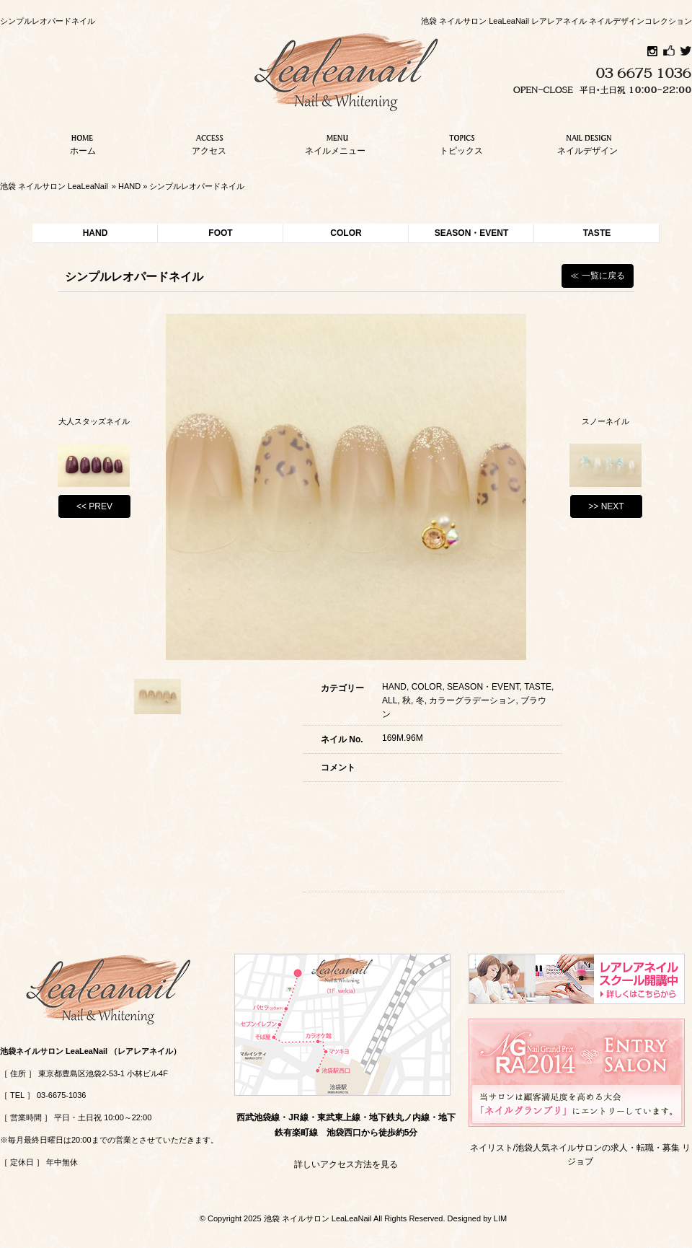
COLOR (345, 233)
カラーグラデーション (472, 700)
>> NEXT (606, 506)
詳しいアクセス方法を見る (346, 1164)
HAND (129, 186)
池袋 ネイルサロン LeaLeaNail (54, 186)
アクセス (209, 143)
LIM (500, 1218)
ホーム (83, 143)
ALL (389, 700)
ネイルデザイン (587, 143)
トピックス (461, 143)
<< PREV (94, 506)
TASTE (597, 233)
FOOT (220, 233)
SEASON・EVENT (472, 233)
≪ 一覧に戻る (597, 276)
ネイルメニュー (335, 143)
